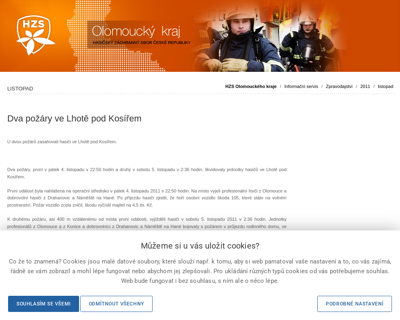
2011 (365, 86)
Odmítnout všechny (116, 304)
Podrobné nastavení (354, 304)
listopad (385, 86)
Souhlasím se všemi (44, 304)
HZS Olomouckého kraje (250, 86)
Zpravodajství (339, 86)
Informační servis (301, 86)
